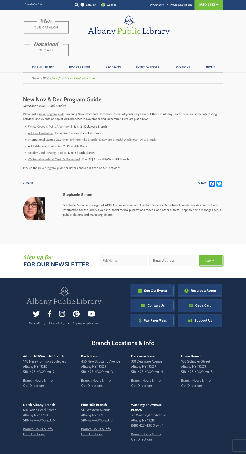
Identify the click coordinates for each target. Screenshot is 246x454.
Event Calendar (147, 48)
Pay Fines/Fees (153, 301)
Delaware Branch (110, 120)
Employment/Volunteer (86, 304)
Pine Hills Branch (86, 120)
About (210, 48)
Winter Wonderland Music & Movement (54, 140)
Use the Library (42, 48)
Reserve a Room (200, 271)
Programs (113, 48)
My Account (157, 4)
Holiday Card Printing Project (47, 133)
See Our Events (153, 271)
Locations (182, 48)
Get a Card (200, 286)
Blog (46, 59)
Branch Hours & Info (38, 361)
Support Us (200, 301)
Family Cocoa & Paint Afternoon (49, 107)
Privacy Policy (56, 304)
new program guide (51, 149)
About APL (35, 304)
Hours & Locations (181, 4)
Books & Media (79, 48)
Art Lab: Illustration (40, 114)
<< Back (28, 164)
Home (36, 59)
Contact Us (153, 286)
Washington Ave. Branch (140, 120)
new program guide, (52, 95)
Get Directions (34, 366)
